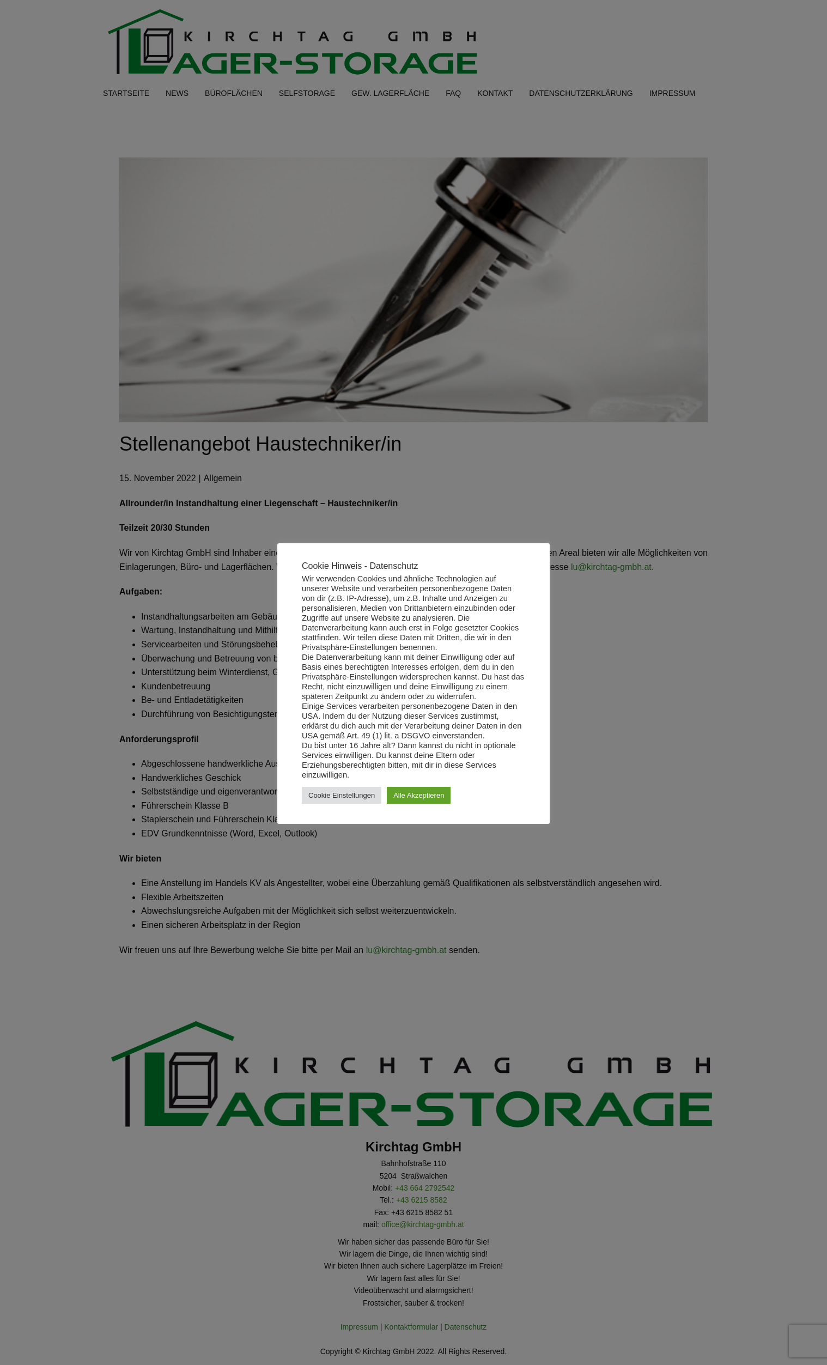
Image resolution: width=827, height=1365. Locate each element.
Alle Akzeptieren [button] (418, 795)
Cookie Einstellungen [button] (341, 795)
